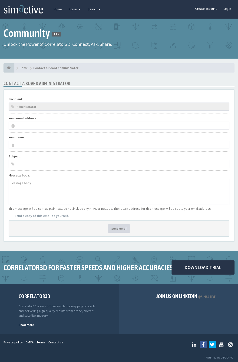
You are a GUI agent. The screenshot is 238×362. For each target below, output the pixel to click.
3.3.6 (56, 34)
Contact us (55, 342)
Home (58, 9)
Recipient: (16, 99)
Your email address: (23, 118)
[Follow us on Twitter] (212, 344)
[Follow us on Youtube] (221, 344)
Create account (206, 9)
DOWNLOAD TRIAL (203, 267)
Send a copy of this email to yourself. (42, 216)
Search (94, 9)
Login (227, 9)
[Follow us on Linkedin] (194, 344)
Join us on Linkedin (186, 296)
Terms (41, 342)
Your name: (17, 137)
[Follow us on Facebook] (203, 344)
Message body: (19, 175)
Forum (75, 9)
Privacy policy (13, 342)
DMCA (30, 342)
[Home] (8, 68)
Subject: (15, 156)
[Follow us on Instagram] (230, 344)
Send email (119, 228)
